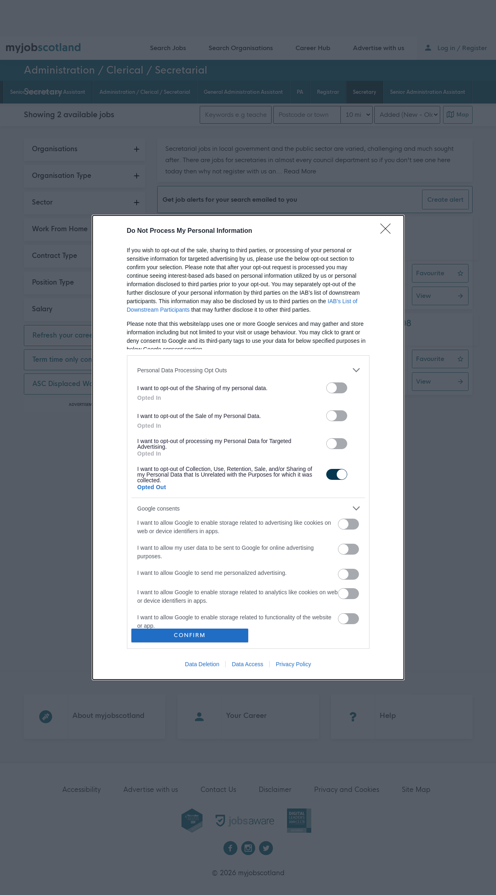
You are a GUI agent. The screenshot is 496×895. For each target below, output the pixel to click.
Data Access (247, 664)
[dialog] (248, 447)
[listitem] (248, 370)
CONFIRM (190, 635)
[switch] (336, 387)
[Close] (388, 231)
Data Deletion (202, 664)
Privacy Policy (293, 664)
